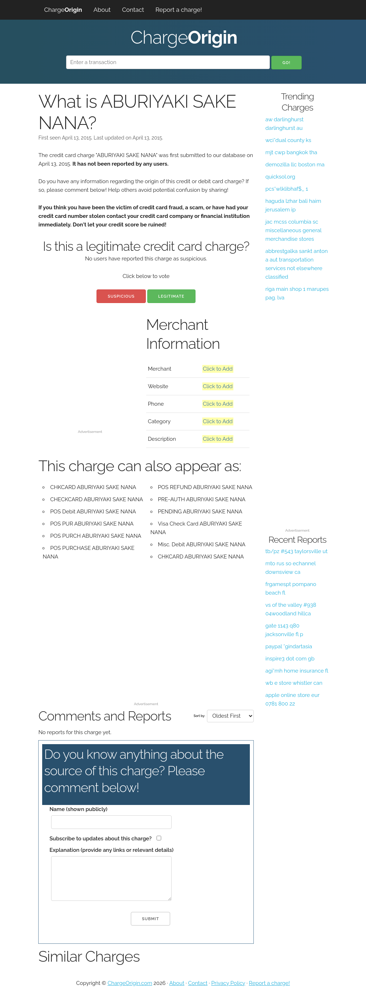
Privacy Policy (228, 983)
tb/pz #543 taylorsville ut (296, 551)
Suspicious (121, 296)
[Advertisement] (90, 382)
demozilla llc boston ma (294, 164)
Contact (133, 9)
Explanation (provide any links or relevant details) (111, 850)
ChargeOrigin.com (130, 983)
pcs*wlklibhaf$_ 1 (286, 189)
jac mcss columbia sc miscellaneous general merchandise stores (293, 230)
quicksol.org (280, 177)
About (102, 9)
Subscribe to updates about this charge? (100, 838)
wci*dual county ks (288, 140)
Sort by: (199, 716)
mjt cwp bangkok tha (291, 152)
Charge (63, 9)
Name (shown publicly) (78, 809)
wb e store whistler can (293, 683)
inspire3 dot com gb (290, 658)
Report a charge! (178, 9)
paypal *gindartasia (288, 646)
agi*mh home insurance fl (296, 671)
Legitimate (171, 296)
